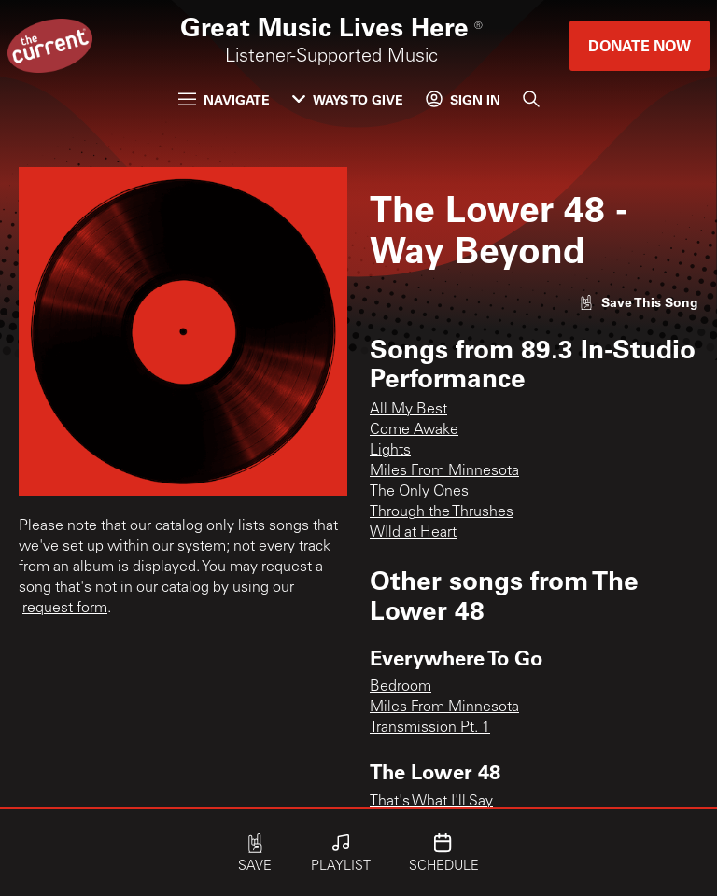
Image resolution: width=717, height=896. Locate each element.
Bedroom (400, 686)
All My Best (408, 409)
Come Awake (414, 430)
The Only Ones (419, 491)
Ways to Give (347, 99)
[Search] (531, 99)
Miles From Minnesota (444, 471)
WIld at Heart (413, 532)
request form (64, 608)
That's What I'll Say (431, 801)
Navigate (224, 99)
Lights (390, 450)
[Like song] (638, 302)
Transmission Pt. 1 (430, 728)
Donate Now (639, 45)
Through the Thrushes (441, 512)
